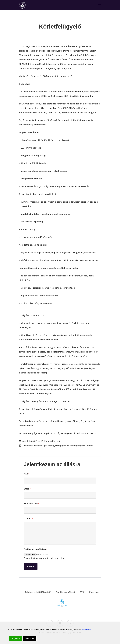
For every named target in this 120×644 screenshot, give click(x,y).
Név (26, 474)
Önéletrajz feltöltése (35, 549)
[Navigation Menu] (99, 5)
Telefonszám (31, 503)
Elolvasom (86, 629)
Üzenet (28, 518)
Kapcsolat (94, 592)
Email (27, 488)
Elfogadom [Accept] (15, 638)
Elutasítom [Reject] (29, 638)
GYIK (82, 592)
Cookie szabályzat (65, 592)
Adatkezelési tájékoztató (38, 592)
